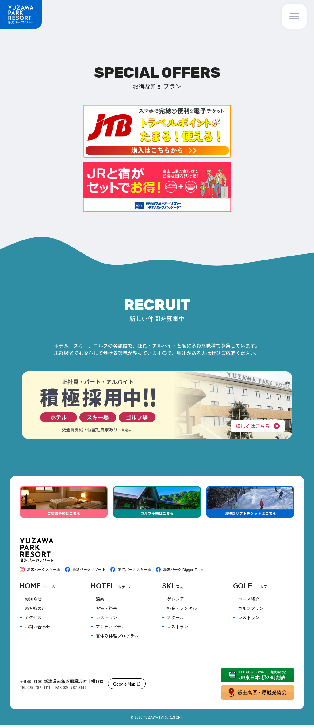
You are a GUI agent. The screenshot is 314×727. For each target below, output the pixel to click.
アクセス (33, 619)
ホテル (110, 588)
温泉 (100, 601)
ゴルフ (250, 588)
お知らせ (33, 601)
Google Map (126, 686)
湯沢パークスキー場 (40, 571)
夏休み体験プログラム (117, 638)
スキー (175, 588)
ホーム (38, 588)
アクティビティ (111, 629)
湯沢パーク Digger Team (179, 571)
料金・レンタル (182, 610)
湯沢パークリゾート (85, 571)
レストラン (106, 619)
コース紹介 (248, 601)
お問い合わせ (37, 629)
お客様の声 (35, 610)
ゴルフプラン (251, 610)
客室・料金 (106, 610)
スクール (175, 619)
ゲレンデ (175, 601)
